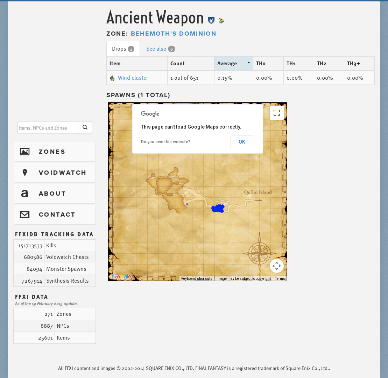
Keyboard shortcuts (196, 279)
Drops (123, 48)
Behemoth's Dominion (174, 33)
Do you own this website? (165, 141)
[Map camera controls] (277, 266)
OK (242, 142)
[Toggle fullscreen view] (277, 113)
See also (160, 48)
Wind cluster (129, 77)
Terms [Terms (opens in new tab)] (280, 279)
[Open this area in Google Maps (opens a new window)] (121, 276)
